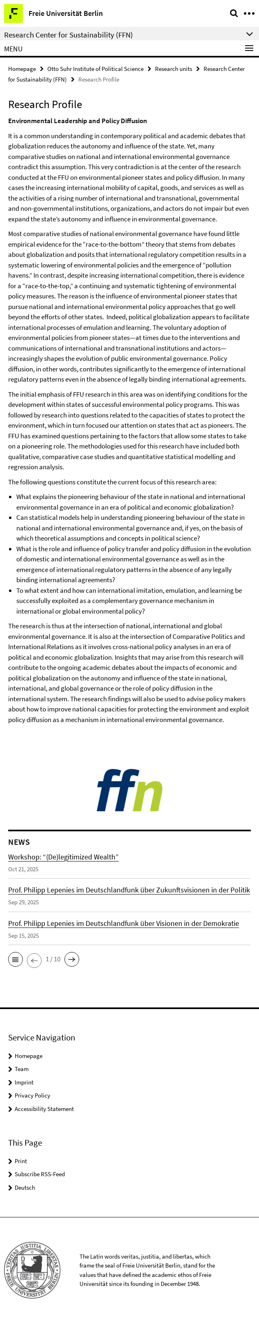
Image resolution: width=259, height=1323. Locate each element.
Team (22, 1069)
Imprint (24, 1082)
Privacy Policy (32, 1095)
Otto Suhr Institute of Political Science (95, 69)
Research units (173, 69)
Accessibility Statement (44, 1109)
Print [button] (21, 1161)
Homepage (22, 69)
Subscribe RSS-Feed (40, 1174)
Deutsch (25, 1187)
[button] (15, 959)
